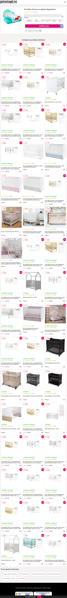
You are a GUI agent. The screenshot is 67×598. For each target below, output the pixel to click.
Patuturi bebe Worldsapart (10, 574)
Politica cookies (46, 588)
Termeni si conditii (21, 588)
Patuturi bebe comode (38, 574)
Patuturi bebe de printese (53, 574)
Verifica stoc (51, 26)
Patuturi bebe (21, 578)
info (20, 72)
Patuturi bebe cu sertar (9, 578)
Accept (39, 596)
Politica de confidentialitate (34, 588)
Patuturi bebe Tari (24, 574)
